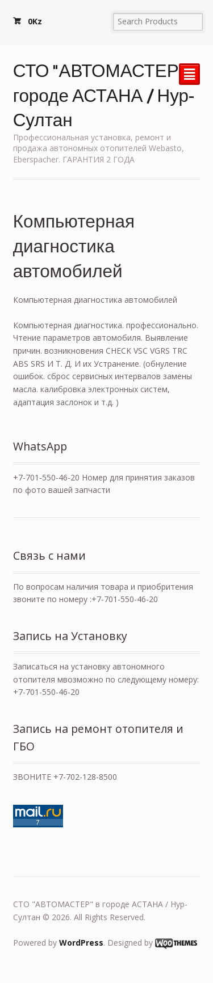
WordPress (81, 942)
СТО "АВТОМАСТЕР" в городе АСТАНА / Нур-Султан (105, 94)
